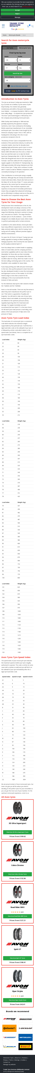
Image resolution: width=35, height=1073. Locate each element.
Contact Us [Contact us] (6, 1062)
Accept (17, 10)
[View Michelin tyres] (9, 1046)
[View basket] (28, 26)
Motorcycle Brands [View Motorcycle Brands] (14, 35)
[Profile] (24, 60)
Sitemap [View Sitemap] (16, 1060)
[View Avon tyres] (9, 1019)
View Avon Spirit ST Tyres (17, 958)
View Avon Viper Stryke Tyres (17, 1000)
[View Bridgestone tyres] (25, 1019)
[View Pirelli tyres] (25, 1046)
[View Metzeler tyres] (25, 1037)
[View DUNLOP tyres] (25, 1028)
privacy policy (27, 6)
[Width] (11, 60)
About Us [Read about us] (18, 1058)
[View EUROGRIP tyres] (9, 1037)
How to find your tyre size (19, 86)
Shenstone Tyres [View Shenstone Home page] (8, 1058)
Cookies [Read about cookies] (23, 1060)
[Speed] (24, 68)
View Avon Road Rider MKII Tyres (17, 916)
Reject (17, 14)
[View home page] (17, 24)
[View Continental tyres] (9, 1028)
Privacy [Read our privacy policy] (5, 1060)
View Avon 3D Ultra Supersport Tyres (17, 832)
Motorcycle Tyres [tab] (25, 48)
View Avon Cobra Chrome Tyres (17, 874)
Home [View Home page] (5, 35)
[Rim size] (11, 68)
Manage (17, 17)
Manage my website (9, 1064)
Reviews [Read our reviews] (24, 1058)
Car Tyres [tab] (10, 48)
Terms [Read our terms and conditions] (11, 1060)
